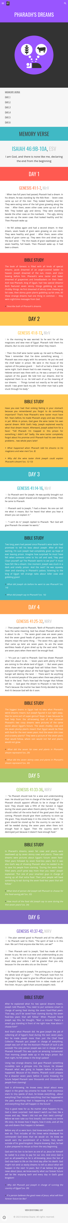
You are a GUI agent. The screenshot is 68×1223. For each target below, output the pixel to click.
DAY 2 (8, 102)
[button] (3, 3)
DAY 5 (8, 117)
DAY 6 (8, 122)
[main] (34, 14)
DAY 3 (8, 107)
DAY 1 (8, 97)
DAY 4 (8, 112)
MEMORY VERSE (12, 92)
